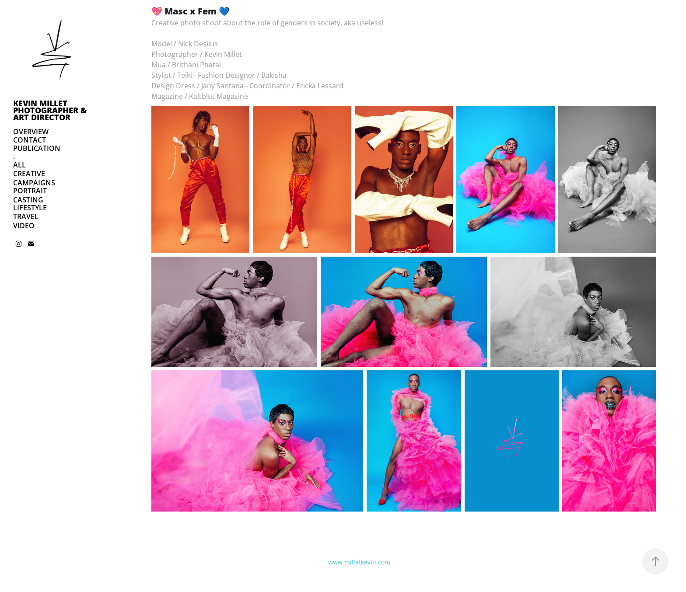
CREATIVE (29, 173)
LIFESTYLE (30, 207)
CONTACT (29, 140)
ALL (19, 165)
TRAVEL (25, 216)
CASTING (28, 200)
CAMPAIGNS (34, 183)
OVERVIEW (31, 131)
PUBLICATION (36, 148)
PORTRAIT (30, 190)
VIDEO (24, 225)
